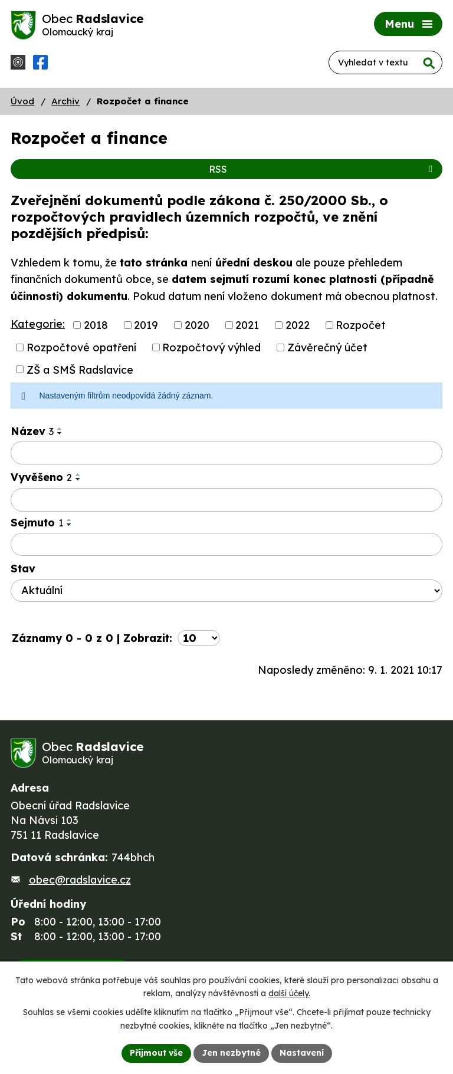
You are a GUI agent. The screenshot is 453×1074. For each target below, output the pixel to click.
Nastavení (302, 1052)
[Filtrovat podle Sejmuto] (226, 544)
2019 (146, 325)
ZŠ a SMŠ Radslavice (80, 369)
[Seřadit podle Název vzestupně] (60, 428)
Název (32, 431)
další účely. (289, 994)
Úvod (22, 101)
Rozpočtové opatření (81, 347)
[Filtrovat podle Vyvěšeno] (226, 500)
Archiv (65, 101)
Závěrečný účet (327, 347)
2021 (247, 325)
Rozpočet (361, 325)
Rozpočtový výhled (211, 347)
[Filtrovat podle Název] (226, 452)
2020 (197, 325)
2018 (96, 325)
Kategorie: (38, 324)
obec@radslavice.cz (80, 880)
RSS (322, 169)
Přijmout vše (156, 1052)
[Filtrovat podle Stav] (226, 590)
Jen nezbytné (231, 1052)
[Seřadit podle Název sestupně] (60, 433)
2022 (297, 325)
